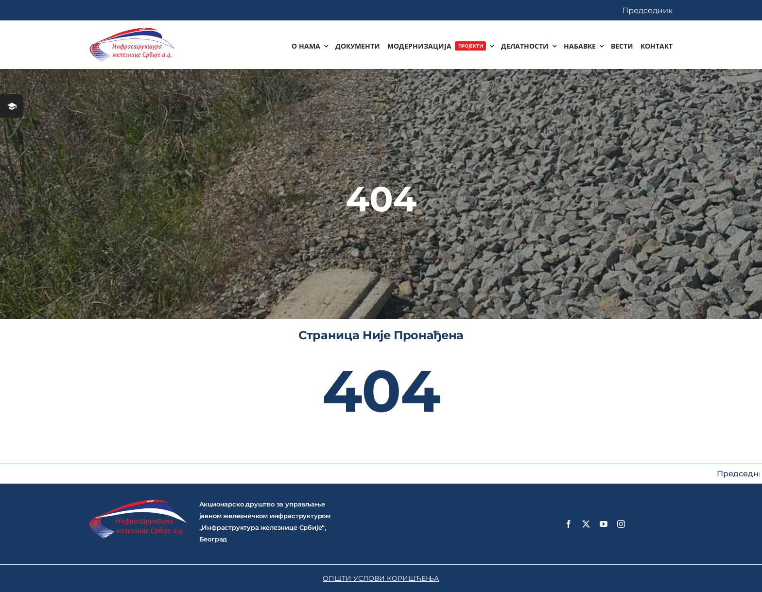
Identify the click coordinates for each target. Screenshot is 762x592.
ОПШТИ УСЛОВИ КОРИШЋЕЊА (381, 578)
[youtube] (603, 524)
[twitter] (586, 524)
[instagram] (621, 524)
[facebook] (568, 524)
